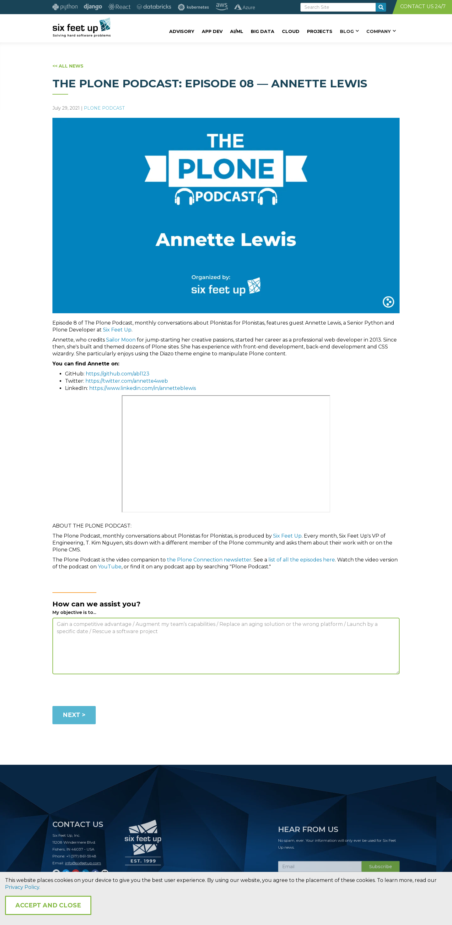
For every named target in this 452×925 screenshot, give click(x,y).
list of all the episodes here (301, 560)
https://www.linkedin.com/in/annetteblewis (142, 388)
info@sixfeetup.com (83, 865)
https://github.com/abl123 (117, 374)
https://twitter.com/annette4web (126, 381)
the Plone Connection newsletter (209, 560)
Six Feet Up (117, 330)
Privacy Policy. (22, 887)
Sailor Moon (121, 340)
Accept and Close (48, 905)
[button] (349, 31)
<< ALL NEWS (67, 66)
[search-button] (381, 7)
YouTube (109, 567)
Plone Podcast (104, 108)
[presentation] (100, 691)
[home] (81, 27)
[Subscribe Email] (320, 869)
